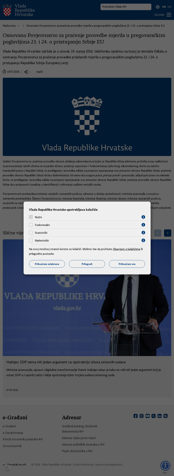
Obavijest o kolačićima (126, 249)
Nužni (38, 217)
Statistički (41, 232)
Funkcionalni (42, 224)
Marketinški (42, 240)
